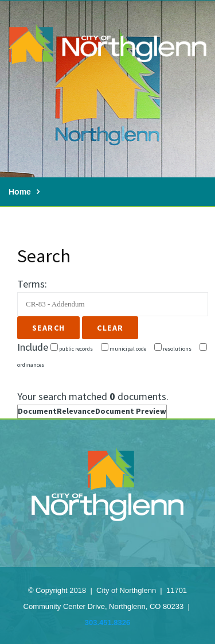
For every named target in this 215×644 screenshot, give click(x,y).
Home (20, 191)
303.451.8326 (108, 622)
